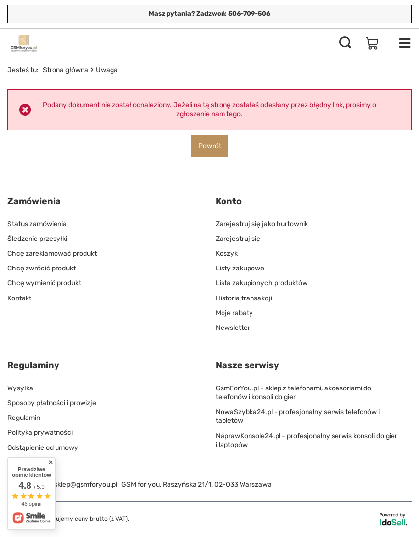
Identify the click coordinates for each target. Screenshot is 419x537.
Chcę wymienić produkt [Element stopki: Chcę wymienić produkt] (44, 283)
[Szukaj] (345, 43)
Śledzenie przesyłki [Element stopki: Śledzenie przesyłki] (37, 239)
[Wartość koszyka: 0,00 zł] (372, 43)
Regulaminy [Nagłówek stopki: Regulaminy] (33, 365)
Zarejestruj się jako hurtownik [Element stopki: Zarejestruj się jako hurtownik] (262, 224)
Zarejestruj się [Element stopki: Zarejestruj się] (238, 239)
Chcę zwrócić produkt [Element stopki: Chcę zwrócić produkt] (41, 268)
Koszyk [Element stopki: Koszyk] (227, 253)
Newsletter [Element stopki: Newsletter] (233, 328)
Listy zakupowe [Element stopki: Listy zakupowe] (240, 268)
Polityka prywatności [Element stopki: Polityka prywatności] (40, 432)
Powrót (209, 146)
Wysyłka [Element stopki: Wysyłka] (20, 388)
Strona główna (65, 70)
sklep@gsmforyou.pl (85, 484)
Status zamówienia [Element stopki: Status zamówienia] (37, 224)
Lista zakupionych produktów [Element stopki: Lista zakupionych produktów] (261, 283)
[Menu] (404, 44)
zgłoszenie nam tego (208, 114)
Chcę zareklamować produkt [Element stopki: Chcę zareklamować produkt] (52, 253)
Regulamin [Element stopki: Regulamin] (23, 418)
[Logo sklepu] (23, 43)
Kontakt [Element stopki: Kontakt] (19, 298)
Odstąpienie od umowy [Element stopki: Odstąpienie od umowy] (42, 448)
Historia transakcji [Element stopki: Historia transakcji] (244, 298)
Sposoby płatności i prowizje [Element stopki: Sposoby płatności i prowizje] (51, 403)
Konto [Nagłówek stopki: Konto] (229, 201)
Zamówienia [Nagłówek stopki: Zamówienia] (34, 201)
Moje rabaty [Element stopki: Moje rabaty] (234, 313)
